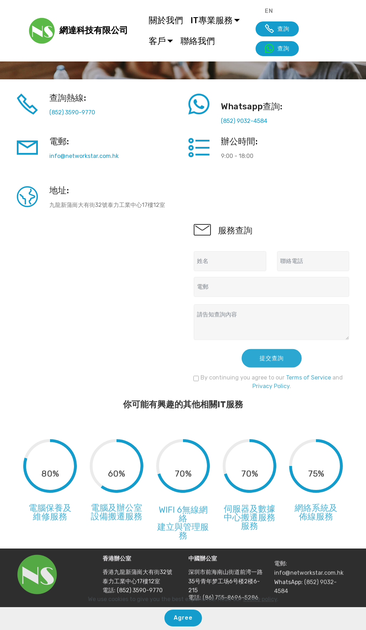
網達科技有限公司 (93, 30)
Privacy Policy (271, 394)
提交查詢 (271, 367)
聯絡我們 (197, 41)
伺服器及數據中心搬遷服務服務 (249, 532)
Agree (183, 617)
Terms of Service (308, 385)
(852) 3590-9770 (72, 112)
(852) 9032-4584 (244, 121)
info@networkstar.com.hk (84, 156)
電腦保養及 (50, 519)
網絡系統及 (316, 519)
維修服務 (50, 528)
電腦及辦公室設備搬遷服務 (116, 523)
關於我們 (166, 20)
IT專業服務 (212, 20)
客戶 (157, 41)
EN (269, 11)
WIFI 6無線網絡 (183, 534)
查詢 (277, 29)
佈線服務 (316, 528)
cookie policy (260, 599)
